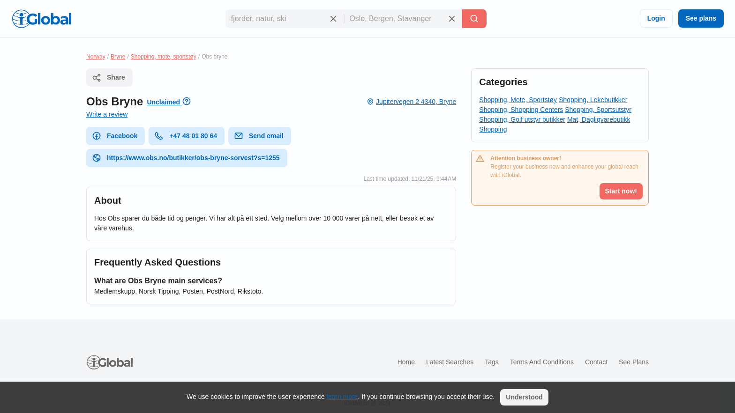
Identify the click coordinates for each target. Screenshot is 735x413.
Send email (259, 135)
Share (108, 77)
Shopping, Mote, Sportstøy (518, 99)
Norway (95, 56)
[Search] (474, 18)
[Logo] (41, 18)
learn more (342, 396)
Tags (492, 362)
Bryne (118, 56)
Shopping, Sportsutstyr (598, 109)
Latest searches (449, 362)
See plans (701, 18)
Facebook (114, 135)
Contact (596, 362)
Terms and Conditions (542, 362)
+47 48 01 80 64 (185, 135)
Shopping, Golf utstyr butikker (522, 119)
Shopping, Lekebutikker (593, 99)
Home (406, 362)
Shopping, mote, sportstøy (163, 56)
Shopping (493, 129)
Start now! (621, 191)
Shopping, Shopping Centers (521, 109)
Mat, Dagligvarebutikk (598, 119)
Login (656, 18)
